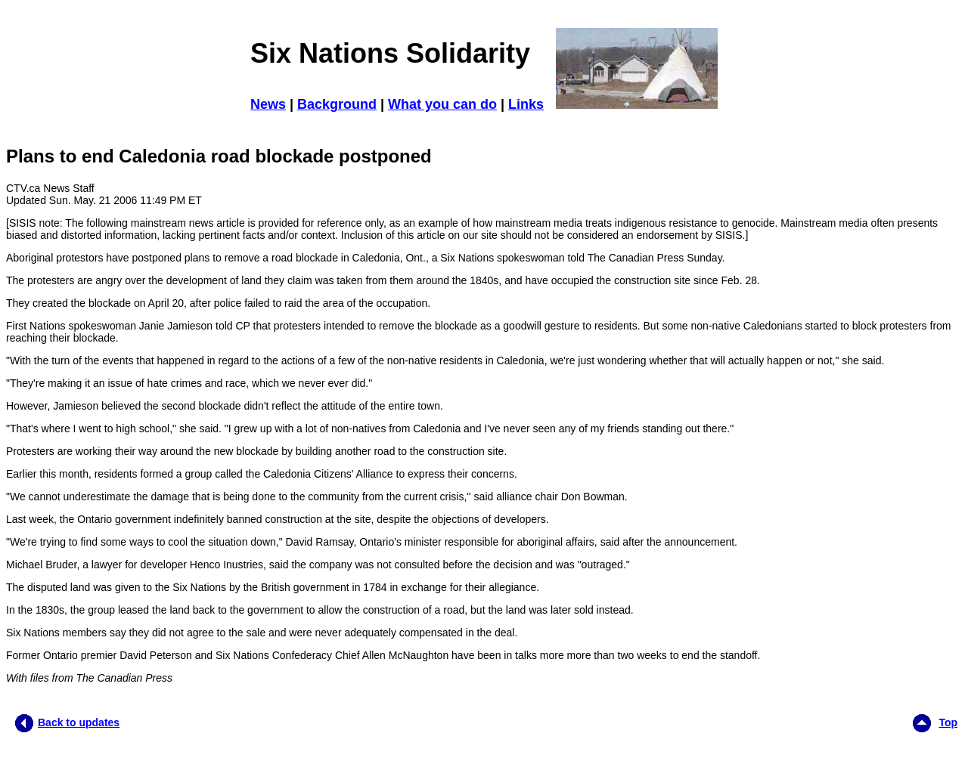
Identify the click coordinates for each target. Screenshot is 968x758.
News (268, 104)
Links (526, 104)
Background (337, 104)
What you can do (442, 104)
